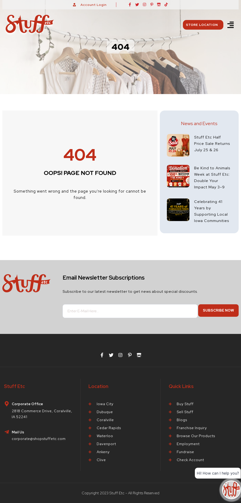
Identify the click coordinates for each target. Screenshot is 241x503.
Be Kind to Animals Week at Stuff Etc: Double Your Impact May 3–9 (212, 183)
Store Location (203, 24)
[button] (230, 25)
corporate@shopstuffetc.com (39, 438)
